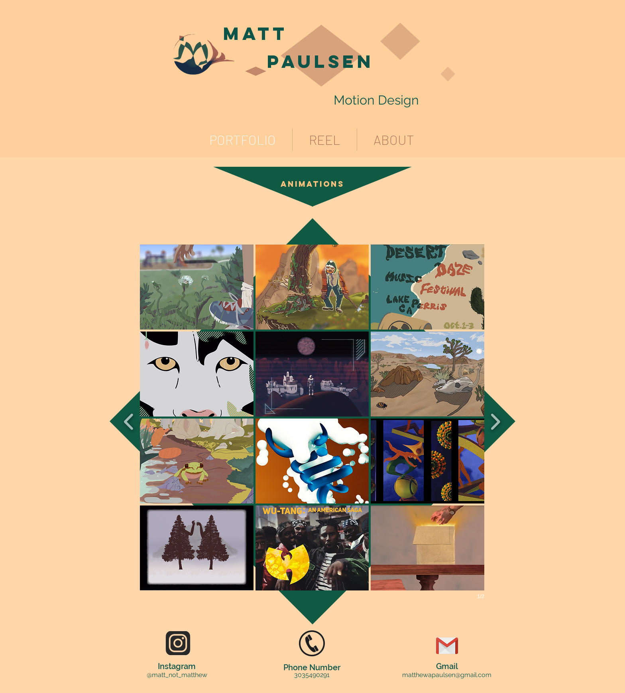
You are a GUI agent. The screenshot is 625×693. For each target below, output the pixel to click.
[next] (495, 421)
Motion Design (376, 100)
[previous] (129, 421)
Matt (255, 33)
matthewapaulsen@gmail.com (446, 675)
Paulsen (320, 61)
